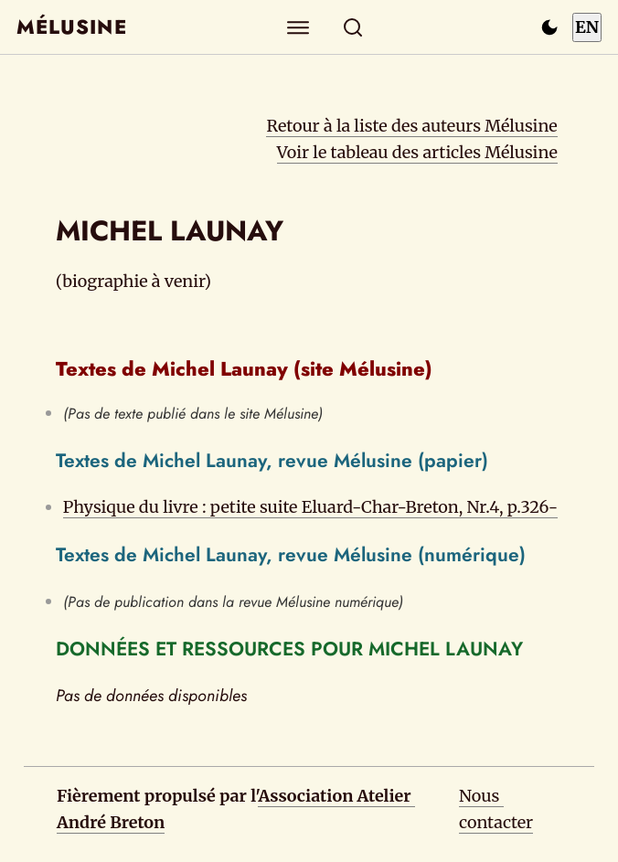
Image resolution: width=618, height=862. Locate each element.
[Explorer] (298, 27)
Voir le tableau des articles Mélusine (417, 152)
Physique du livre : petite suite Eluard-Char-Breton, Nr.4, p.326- (310, 506)
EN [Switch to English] (587, 26)
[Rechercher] (353, 27)
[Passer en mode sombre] (549, 27)
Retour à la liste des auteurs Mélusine (411, 125)
